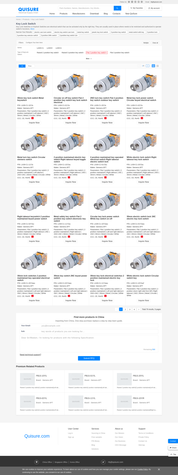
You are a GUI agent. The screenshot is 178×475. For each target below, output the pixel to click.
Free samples (96, 437)
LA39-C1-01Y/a (64, 105)
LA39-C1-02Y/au (27, 224)
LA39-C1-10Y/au (64, 165)
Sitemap (141, 445)
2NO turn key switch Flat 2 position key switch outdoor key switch (106, 99)
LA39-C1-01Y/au (100, 165)
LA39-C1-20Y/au (137, 165)
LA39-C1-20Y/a (100, 105)
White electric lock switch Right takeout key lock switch (141, 158)
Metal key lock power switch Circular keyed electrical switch (141, 99)
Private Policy (143, 437)
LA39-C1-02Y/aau (64, 283)
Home (52, 14)
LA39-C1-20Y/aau (28, 283)
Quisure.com (37, 436)
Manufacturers (78, 14)
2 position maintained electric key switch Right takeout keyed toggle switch (70, 159)
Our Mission (119, 433)
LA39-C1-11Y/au (64, 224)
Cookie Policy (142, 469)
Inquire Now (34, 123)
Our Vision (119, 437)
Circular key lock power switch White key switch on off (104, 217)
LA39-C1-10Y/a (27, 105)
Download (94, 14)
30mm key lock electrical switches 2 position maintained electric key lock (107, 278)
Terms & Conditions (145, 433)
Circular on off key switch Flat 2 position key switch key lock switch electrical (70, 100)
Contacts (116, 14)
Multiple (146, 43)
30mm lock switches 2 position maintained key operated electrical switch (33, 278)
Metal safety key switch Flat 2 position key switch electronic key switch (70, 218)
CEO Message (120, 445)
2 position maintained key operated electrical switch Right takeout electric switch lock (106, 159)
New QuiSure (131, 14)
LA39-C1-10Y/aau (101, 224)
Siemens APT (28, 108)
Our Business (120, 441)
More (32, 29)
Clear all (155, 43)
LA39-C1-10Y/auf (137, 283)
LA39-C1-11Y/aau (101, 283)
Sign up (71, 437)
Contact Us (142, 441)
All (22, 66)
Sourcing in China (98, 433)
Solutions (95, 449)
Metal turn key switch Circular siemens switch (31, 158)
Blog (106, 14)
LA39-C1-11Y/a (27, 165)
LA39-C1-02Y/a (137, 105)
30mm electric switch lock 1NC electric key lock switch (141, 217)
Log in (70, 433)
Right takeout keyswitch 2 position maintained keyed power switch (33, 217)
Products (63, 14)
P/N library (95, 441)
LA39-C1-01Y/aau (137, 224)
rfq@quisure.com (156, 2)
